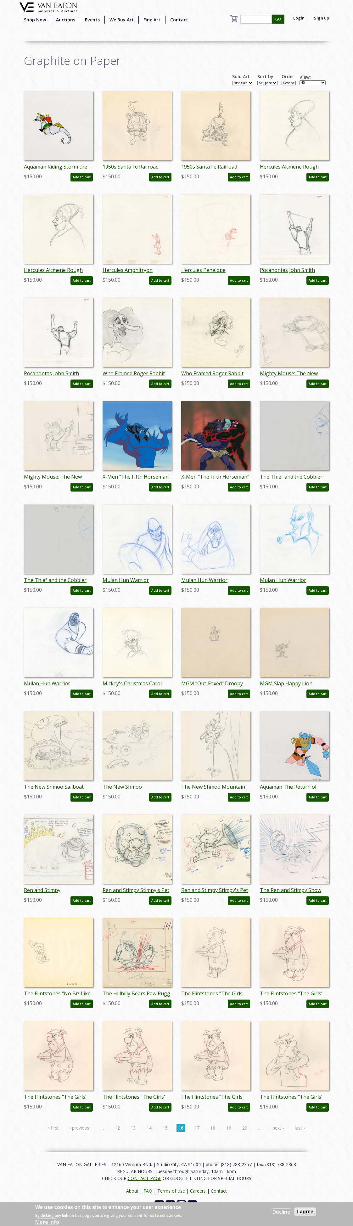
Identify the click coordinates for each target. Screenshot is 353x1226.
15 (165, 1128)
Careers (198, 1191)
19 (228, 1128)
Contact (179, 20)
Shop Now (35, 20)
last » (300, 1128)
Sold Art (241, 76)
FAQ (147, 1191)
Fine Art (151, 20)
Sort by (265, 76)
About (132, 1191)
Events (92, 20)
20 (244, 1128)
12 (117, 1128)
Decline (281, 1211)
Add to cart (82, 177)
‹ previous (79, 1128)
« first (53, 1128)
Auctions (65, 20)
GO (278, 19)
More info (47, 1221)
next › (278, 1128)
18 (212, 1128)
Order (288, 76)
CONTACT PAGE (144, 1178)
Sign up (321, 18)
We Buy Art (121, 20)
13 (133, 1128)
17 (196, 1128)
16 (180, 1128)
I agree (305, 1211)
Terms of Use (171, 1191)
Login (299, 18)
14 (149, 1128)
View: (305, 77)
